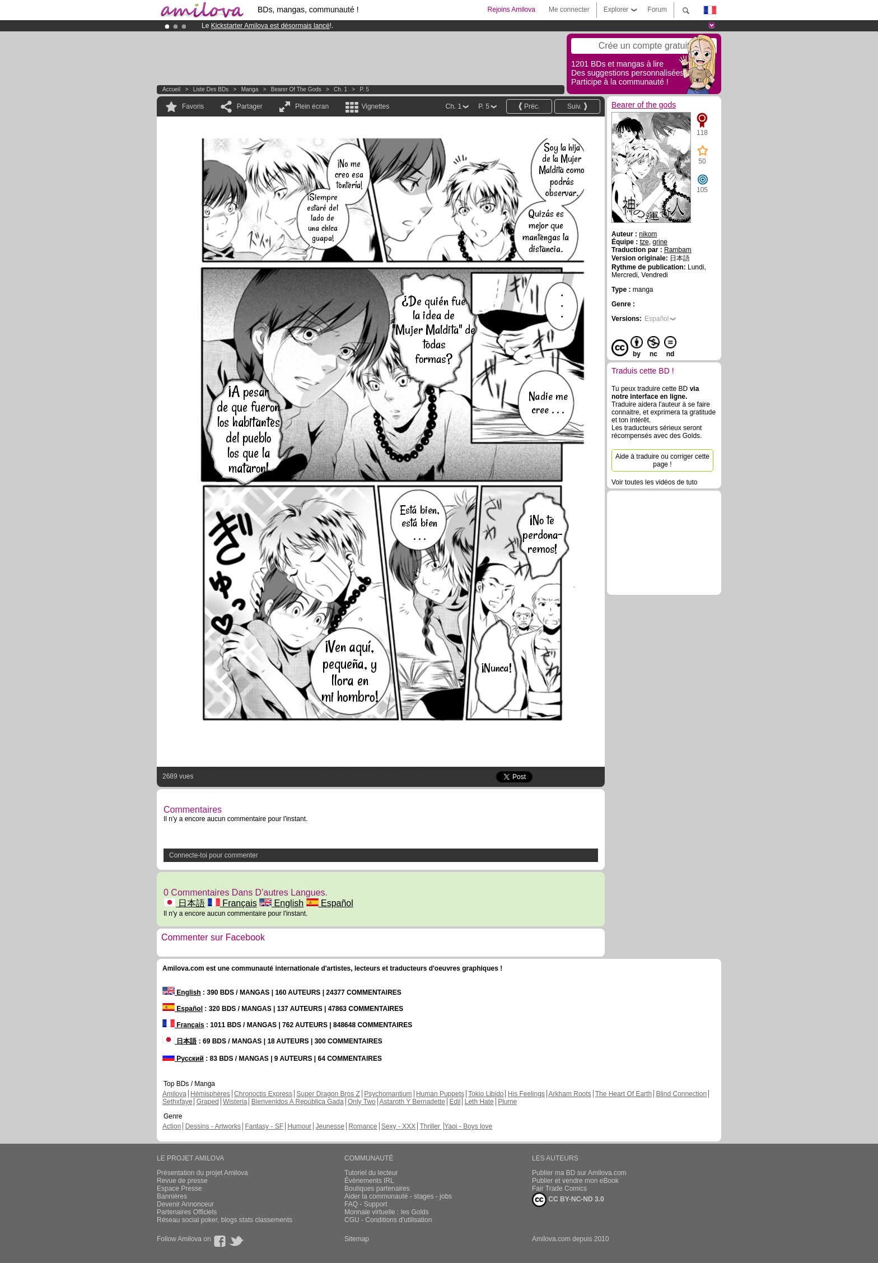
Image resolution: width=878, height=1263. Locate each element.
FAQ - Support (365, 1204)
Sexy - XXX (398, 1126)
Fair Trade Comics (559, 1188)
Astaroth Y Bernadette (412, 1102)
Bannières (172, 1196)
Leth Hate (479, 1102)
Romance (362, 1126)
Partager (250, 106)
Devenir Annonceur (185, 1204)
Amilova (174, 1094)
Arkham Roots (570, 1094)
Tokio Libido (485, 1094)
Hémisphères (210, 1094)
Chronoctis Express (263, 1094)
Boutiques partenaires (377, 1188)
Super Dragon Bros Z (327, 1094)
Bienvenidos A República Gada (297, 1102)
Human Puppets (440, 1094)
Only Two (362, 1102)
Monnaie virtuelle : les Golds (386, 1212)
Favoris (193, 106)
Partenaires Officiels (187, 1212)
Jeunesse (329, 1126)
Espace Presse (179, 1188)
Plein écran (312, 106)
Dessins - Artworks (213, 1126)
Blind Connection (681, 1094)
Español (329, 903)
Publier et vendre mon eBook (575, 1181)
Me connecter (569, 9)
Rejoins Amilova (511, 9)
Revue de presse (182, 1181)
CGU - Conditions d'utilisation (388, 1220)
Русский (183, 1058)
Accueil (171, 89)
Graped (208, 1102)
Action (171, 1126)
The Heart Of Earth (623, 1094)
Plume (507, 1102)
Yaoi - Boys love (468, 1126)
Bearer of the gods (296, 89)
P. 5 (365, 89)
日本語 (184, 903)
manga (250, 89)
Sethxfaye (177, 1102)
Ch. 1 (340, 89)
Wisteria (235, 1102)
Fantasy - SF (264, 1126)
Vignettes (375, 106)
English (281, 903)
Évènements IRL (369, 1181)
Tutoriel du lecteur (371, 1173)
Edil (454, 1102)
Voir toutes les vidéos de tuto (654, 482)
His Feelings (526, 1094)
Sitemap (356, 1239)
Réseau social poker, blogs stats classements (224, 1220)
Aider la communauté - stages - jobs (398, 1196)
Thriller (430, 1126)
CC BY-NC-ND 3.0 (568, 1199)
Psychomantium (388, 1094)
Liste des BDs (210, 89)
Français (232, 903)
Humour (299, 1126)
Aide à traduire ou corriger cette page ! (662, 460)
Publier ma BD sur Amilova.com (579, 1173)
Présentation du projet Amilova (202, 1173)
